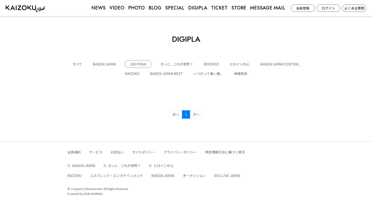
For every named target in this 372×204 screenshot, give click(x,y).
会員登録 (302, 8)
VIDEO (116, 8)
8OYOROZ (211, 64)
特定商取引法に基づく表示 (225, 152)
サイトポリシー (143, 152)
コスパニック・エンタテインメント (116, 175)
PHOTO (136, 8)
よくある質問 (354, 8)
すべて (77, 64)
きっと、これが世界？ (176, 64)
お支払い (117, 152)
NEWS (98, 8)
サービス (95, 152)
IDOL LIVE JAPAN (227, 175)
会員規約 (74, 152)
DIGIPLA (197, 8)
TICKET (219, 8)
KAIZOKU (132, 73)
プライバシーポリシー (180, 152)
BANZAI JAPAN (104, 64)
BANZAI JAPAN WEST (166, 73)
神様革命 (240, 73)
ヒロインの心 (240, 64)
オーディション (194, 175)
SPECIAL (174, 8)
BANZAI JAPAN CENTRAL (279, 64)
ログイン (328, 8)
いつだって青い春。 (208, 73)
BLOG (155, 8)
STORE (238, 8)
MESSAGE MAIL (267, 8)
